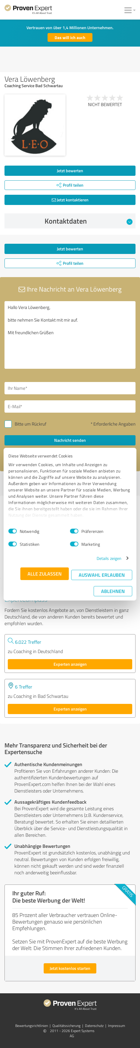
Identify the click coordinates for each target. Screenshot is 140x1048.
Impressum (116, 1025)
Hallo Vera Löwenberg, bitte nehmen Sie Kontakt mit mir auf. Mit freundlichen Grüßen (70, 335)
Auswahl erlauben (102, 574)
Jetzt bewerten (70, 170)
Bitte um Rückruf (30, 424)
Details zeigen (109, 558)
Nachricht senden (70, 440)
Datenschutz (94, 1025)
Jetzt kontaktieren (70, 200)
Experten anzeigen (70, 664)
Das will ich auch (70, 37)
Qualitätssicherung (66, 1025)
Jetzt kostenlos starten (70, 968)
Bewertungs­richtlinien (31, 1025)
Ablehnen (113, 591)
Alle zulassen (45, 573)
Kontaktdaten (89, 221)
